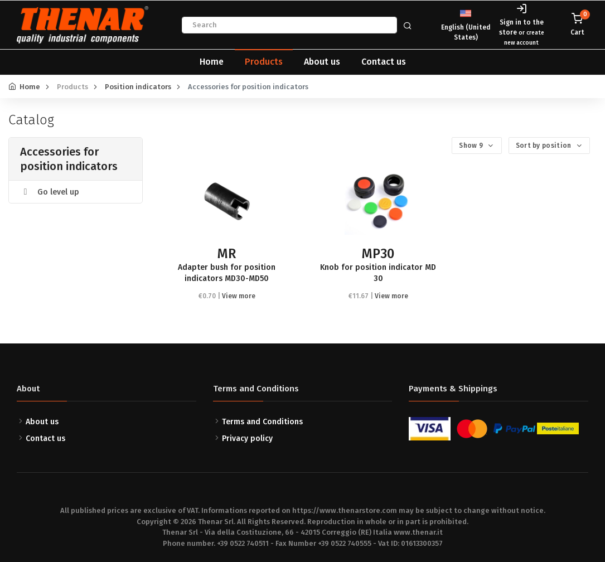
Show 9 (472, 145)
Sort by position (544, 145)
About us (322, 61)
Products (264, 61)
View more (238, 296)
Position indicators (138, 87)
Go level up (49, 192)
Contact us (383, 61)
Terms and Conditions (262, 422)
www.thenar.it (418, 532)
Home (212, 61)
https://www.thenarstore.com (344, 510)
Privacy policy (247, 438)
